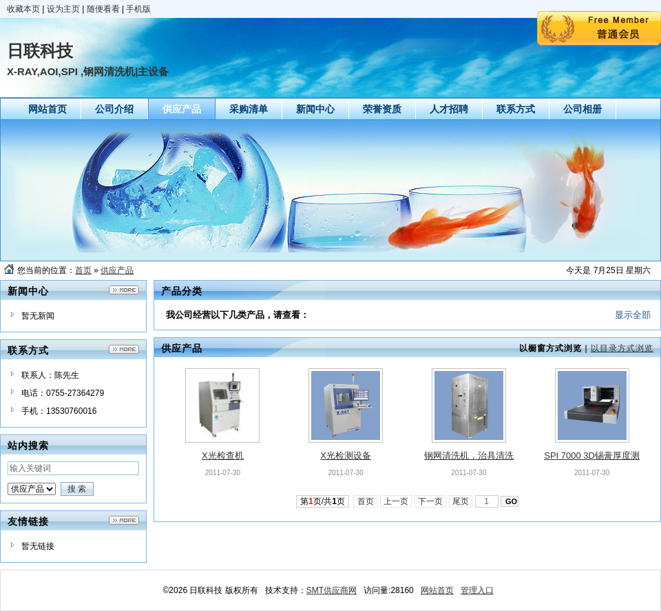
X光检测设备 (345, 455)
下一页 (430, 501)
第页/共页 (322, 501)
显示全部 (633, 315)
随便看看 (103, 9)
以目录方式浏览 (622, 348)
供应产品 (117, 270)
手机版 (138, 9)
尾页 (461, 501)
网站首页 (437, 590)
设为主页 (63, 9)
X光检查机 (223, 455)
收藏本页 (23, 9)
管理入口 (477, 590)
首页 (83, 270)
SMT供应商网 (331, 590)
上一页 (396, 501)
